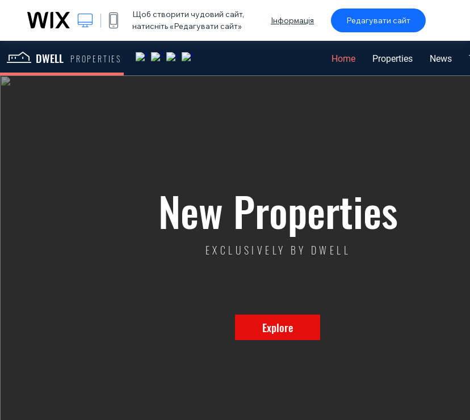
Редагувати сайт (378, 20)
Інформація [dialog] (292, 20)
